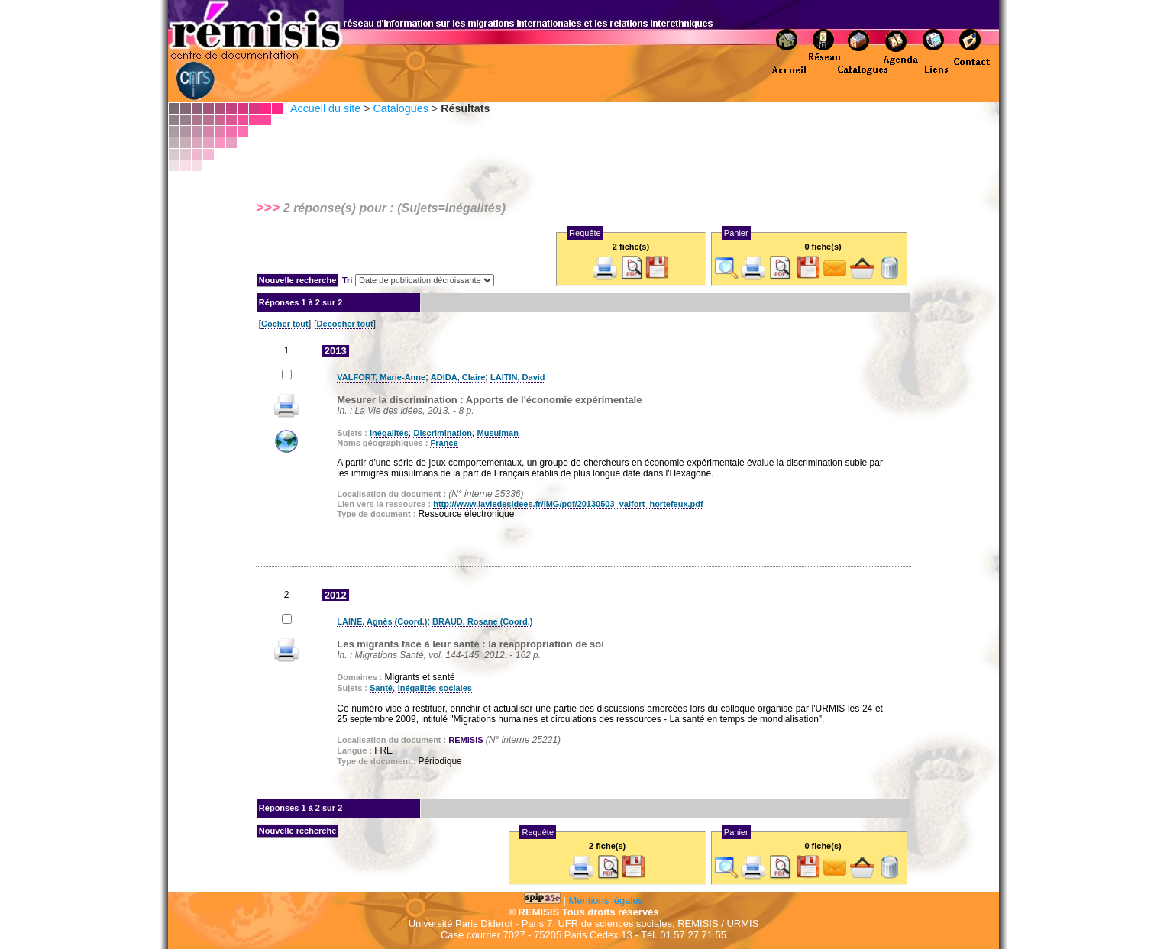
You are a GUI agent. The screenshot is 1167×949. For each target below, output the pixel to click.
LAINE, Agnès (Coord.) (382, 621)
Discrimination (442, 432)
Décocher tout (345, 323)
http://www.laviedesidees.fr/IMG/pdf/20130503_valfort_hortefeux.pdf (568, 503)
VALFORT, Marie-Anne (381, 377)
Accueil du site (325, 108)
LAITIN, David (517, 377)
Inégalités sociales (435, 687)
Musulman (498, 432)
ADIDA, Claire (458, 377)
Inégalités (389, 432)
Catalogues (400, 108)
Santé (381, 687)
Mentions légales (606, 900)
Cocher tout (285, 323)
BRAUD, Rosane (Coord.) (482, 621)
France (443, 442)
